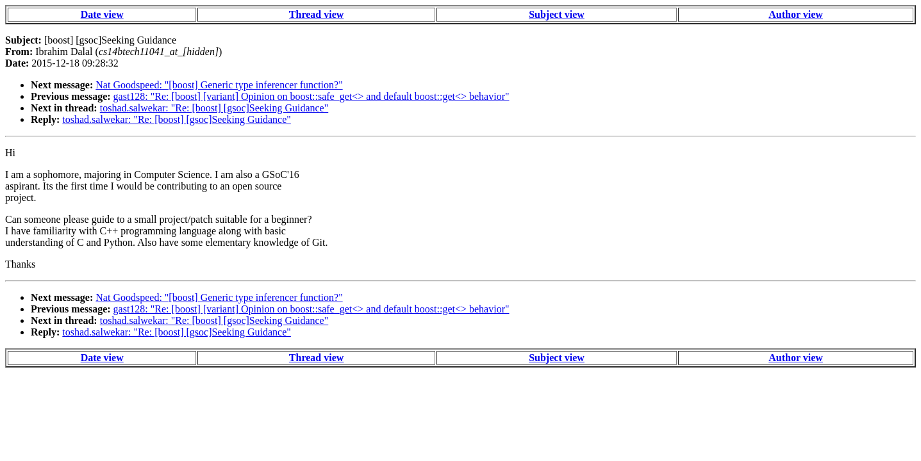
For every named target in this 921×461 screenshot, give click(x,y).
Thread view (316, 14)
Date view (102, 14)
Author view (795, 14)
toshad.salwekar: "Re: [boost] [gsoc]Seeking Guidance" (214, 107)
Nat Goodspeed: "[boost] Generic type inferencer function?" (218, 84)
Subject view (557, 14)
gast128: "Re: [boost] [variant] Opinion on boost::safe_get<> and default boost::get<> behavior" (311, 96)
